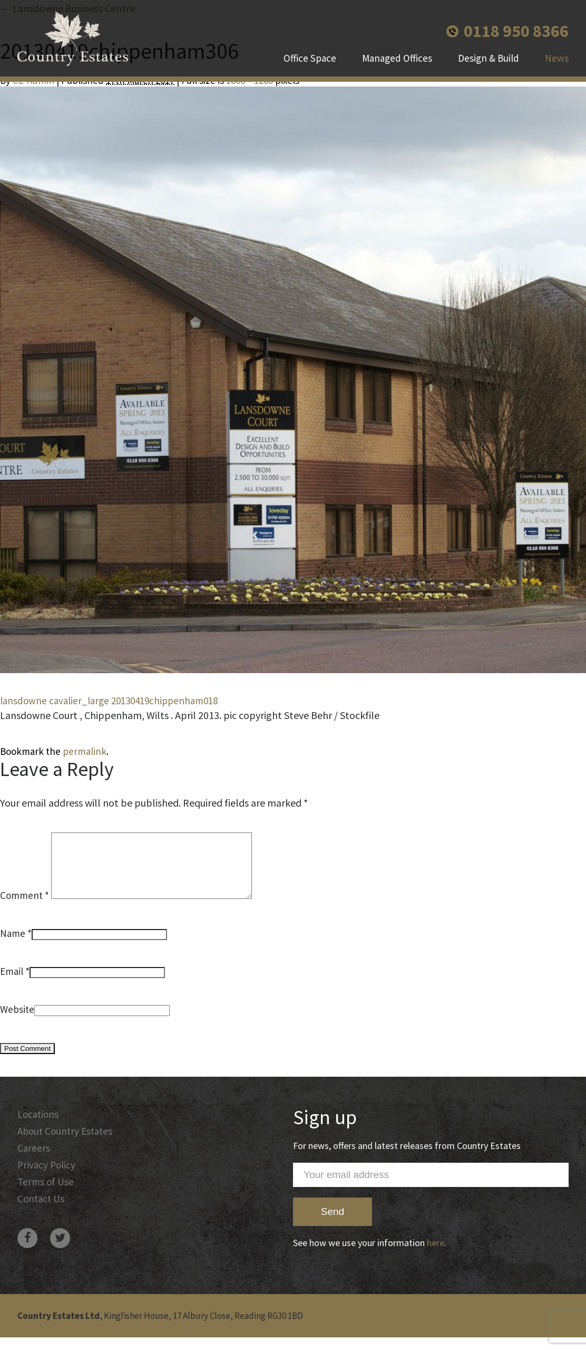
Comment (24, 908)
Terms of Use (45, 1194)
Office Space (310, 58)
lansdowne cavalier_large (54, 700)
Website (17, 1022)
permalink (84, 751)
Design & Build (488, 58)
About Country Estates (64, 1143)
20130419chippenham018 (164, 700)
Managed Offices (397, 58)
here (435, 1255)
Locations (37, 1127)
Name (12, 946)
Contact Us (40, 1211)
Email (11, 984)
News (557, 58)
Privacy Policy (46, 1177)
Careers (33, 1160)
